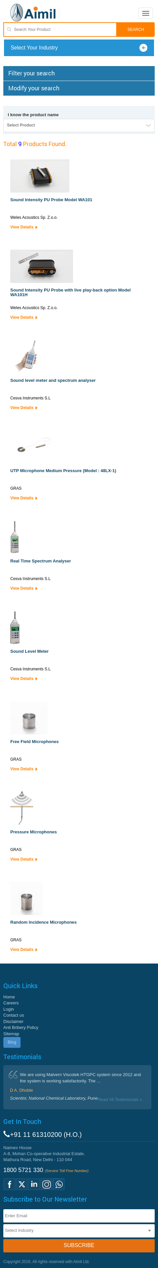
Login (8, 1009)
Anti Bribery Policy (20, 1027)
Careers (11, 1002)
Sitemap (11, 1033)
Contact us (13, 1015)
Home (9, 996)
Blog (12, 1042)
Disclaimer (13, 1021)
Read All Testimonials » (120, 1099)
